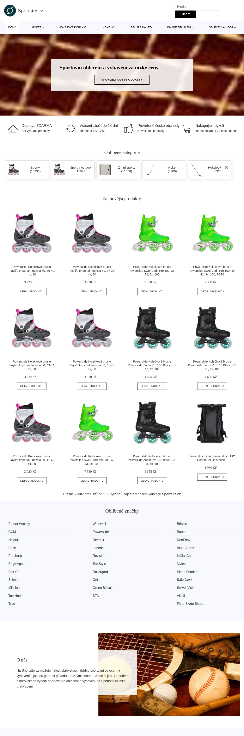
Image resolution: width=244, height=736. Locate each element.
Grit (133, 562)
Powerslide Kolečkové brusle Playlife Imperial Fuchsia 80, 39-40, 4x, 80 (32, 270)
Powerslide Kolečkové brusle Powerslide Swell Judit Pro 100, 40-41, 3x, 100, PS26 (212, 270)
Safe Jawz (198, 562)
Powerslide (17, 531)
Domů (12, 27)
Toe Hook (198, 570)
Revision (76, 547)
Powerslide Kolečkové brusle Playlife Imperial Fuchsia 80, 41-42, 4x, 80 (32, 460)
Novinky (12, 725)
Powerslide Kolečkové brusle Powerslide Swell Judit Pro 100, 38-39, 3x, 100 (152, 270)
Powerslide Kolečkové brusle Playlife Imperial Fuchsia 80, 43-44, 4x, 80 (32, 365)
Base (73, 539)
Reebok (196, 531)
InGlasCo (137, 547)
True (133, 578)
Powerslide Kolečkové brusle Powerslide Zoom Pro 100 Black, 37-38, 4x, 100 (152, 460)
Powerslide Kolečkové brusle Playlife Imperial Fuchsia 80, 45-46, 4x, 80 (92, 365)
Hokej (36, 27)
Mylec (74, 555)
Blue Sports (199, 539)
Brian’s (135, 524)
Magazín (101, 716)
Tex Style (16, 555)
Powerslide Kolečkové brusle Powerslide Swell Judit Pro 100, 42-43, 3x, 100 (91, 460)
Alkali (74, 578)
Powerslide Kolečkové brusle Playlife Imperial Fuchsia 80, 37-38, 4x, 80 (92, 270)
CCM (194, 524)
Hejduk (135, 531)
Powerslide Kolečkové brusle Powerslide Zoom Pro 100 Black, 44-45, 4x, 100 (212, 365)
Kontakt (188, 725)
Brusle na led (141, 27)
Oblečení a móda (221, 27)
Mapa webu (103, 725)
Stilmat (75, 562)
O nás (187, 716)
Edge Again (199, 547)
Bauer (74, 531)
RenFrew (16, 539)
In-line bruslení (179, 27)
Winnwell (76, 524)
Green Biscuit (80, 570)
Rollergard (198, 555)
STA (12, 578)
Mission (14, 570)
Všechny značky (18, 716)
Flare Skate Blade (204, 578)
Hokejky (109, 27)
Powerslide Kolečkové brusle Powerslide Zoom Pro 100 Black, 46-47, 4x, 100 (152, 365)
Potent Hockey (20, 524)
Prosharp (16, 547)
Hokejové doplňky (73, 27)
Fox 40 (135, 555)
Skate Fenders (20, 562)
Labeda (135, 539)
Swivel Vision (140, 570)
